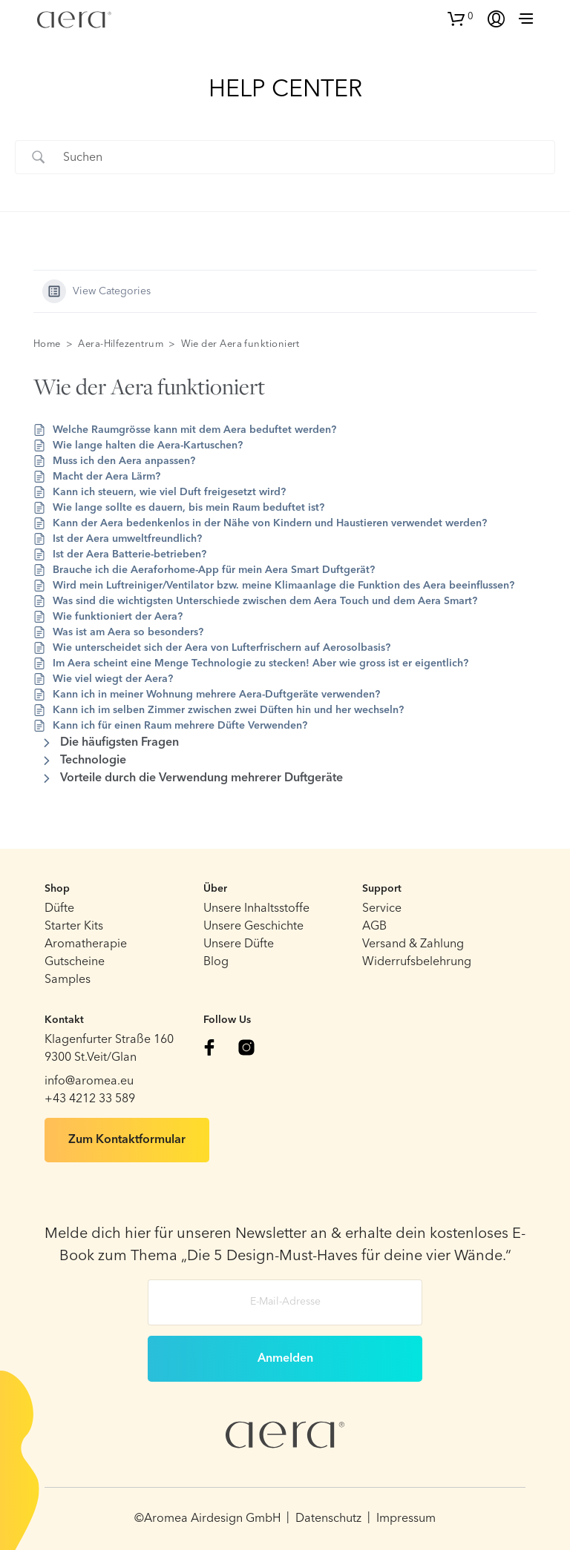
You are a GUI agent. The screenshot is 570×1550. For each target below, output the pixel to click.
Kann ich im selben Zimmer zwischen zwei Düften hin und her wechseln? (228, 710)
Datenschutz (328, 1519)
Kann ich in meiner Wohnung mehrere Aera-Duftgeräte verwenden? (216, 694)
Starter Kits (74, 927)
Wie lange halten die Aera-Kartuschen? (148, 445)
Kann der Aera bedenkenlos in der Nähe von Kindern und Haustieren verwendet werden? (270, 523)
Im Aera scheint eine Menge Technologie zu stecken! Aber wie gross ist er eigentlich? (260, 663)
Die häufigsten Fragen (119, 743)
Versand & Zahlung (413, 944)
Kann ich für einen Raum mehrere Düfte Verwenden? (180, 726)
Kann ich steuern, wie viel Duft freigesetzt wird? (169, 492)
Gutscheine (75, 962)
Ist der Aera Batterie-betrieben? (129, 554)
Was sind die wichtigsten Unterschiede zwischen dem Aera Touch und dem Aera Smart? (265, 601)
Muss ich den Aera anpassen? (124, 461)
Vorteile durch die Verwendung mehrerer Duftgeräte (201, 778)
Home (47, 344)
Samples (68, 980)
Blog (216, 962)
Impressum (406, 1519)
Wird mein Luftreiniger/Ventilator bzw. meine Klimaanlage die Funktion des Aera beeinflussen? (283, 585)
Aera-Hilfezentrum (120, 344)
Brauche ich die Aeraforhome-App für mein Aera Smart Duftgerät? (214, 570)
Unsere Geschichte (253, 927)
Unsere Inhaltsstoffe (256, 909)
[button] (461, 17)
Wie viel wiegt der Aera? (113, 679)
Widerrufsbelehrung (416, 962)
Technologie (93, 760)
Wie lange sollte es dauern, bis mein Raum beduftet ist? (188, 508)
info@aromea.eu (89, 1081)
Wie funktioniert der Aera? (118, 617)
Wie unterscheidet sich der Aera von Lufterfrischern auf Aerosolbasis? (221, 648)
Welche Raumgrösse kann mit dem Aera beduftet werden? (194, 430)
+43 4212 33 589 (90, 1099)
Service (382, 909)
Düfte (59, 909)
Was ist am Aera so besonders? (128, 632)
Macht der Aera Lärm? (106, 476)
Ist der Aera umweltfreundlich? (127, 539)
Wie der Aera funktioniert (240, 344)
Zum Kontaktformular (127, 1140)
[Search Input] (304, 157)
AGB (374, 927)
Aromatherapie (86, 944)
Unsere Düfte (238, 944)
